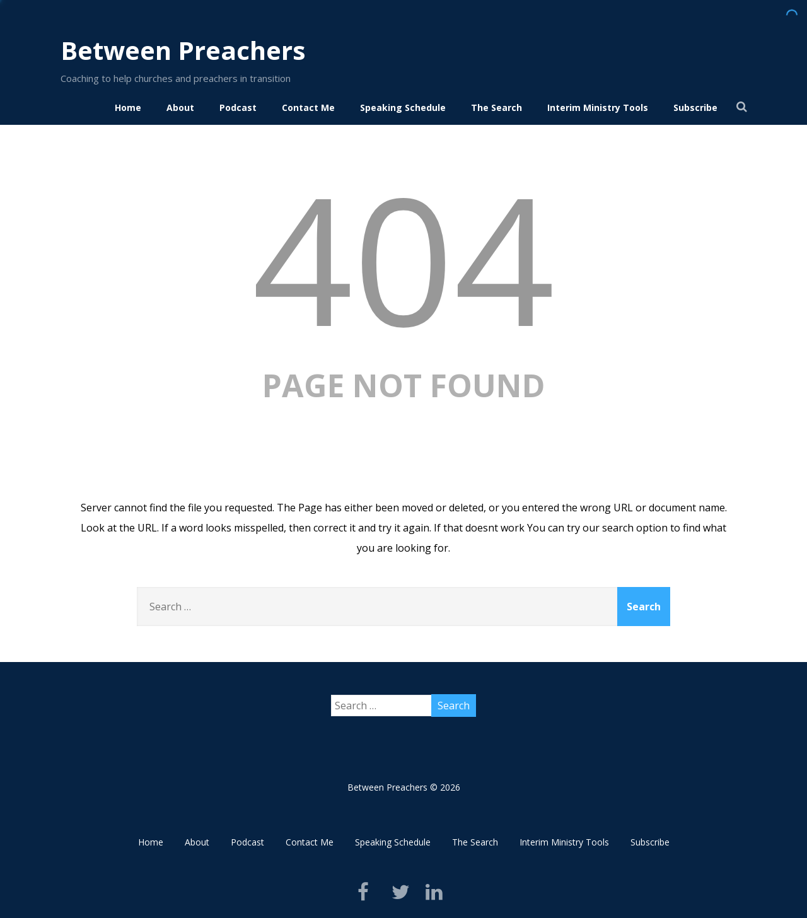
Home (128, 107)
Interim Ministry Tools (597, 107)
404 (403, 257)
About (180, 107)
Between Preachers (183, 50)
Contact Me (308, 107)
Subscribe (695, 107)
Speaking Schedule (403, 107)
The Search (496, 107)
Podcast (238, 107)
